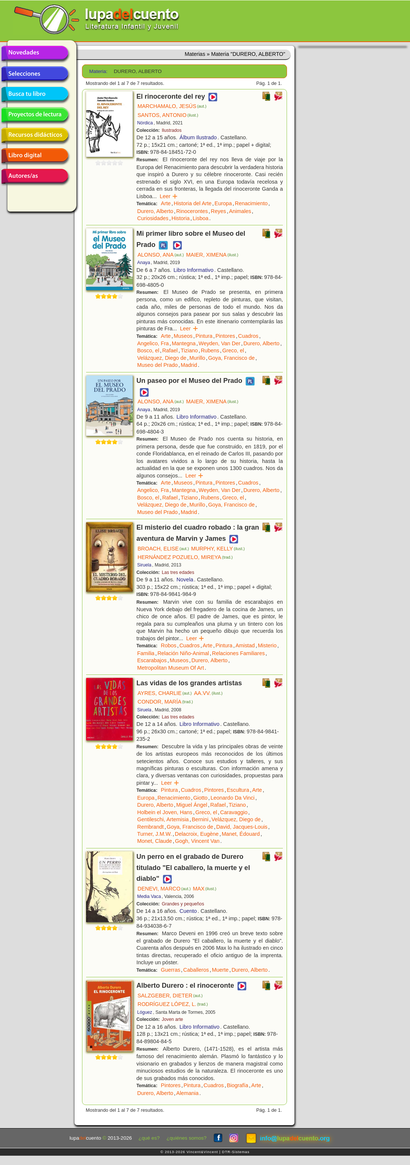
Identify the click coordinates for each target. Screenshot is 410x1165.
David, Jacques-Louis (242, 827)
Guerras (170, 970)
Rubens (210, 350)
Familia (145, 653)
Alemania (187, 1093)
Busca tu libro (34, 94)
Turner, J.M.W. (154, 834)
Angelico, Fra (153, 343)
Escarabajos (152, 660)
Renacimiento (251, 203)
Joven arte (172, 1019)
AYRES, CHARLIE (165, 693)
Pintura (203, 336)
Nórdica (145, 123)
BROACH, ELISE (163, 549)
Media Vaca (149, 896)
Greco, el (233, 350)
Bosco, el (148, 350)
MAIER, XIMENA (212, 255)
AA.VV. (208, 693)
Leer (169, 196)
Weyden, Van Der (219, 343)
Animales (240, 211)
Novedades (34, 53)
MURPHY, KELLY (218, 549)
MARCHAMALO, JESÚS (172, 106)
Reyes (218, 211)
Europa (223, 203)
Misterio (267, 645)
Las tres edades (178, 572)
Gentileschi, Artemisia (163, 819)
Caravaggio (233, 812)
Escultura (238, 790)
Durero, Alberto (155, 211)
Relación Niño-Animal (183, 653)
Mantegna (184, 343)
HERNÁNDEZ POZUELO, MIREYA (185, 557)
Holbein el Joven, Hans (164, 812)
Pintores (225, 336)
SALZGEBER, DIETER (170, 996)
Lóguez (144, 1012)
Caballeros (196, 970)
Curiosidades (152, 218)
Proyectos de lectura (34, 114)
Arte (166, 203)
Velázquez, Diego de (161, 358)
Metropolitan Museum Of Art (170, 668)
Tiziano (189, 350)
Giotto (200, 798)
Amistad (245, 645)
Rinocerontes (192, 211)
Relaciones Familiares (238, 653)
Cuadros (248, 336)
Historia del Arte (193, 203)
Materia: (98, 71)
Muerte (220, 970)
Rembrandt (150, 827)
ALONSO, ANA (161, 255)
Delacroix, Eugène (197, 834)
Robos (169, 645)
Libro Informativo (194, 270)
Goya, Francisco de (231, 358)
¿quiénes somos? (186, 1138)
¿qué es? (149, 1138)
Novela (185, 579)
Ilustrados (172, 130)
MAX (205, 889)
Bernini (200, 819)
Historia (180, 218)
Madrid (189, 365)
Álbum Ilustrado (198, 137)
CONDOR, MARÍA (165, 702)
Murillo (197, 358)
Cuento (188, 911)
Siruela (144, 565)
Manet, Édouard (241, 834)
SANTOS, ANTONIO (168, 115)
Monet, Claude (154, 841)
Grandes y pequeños (183, 904)
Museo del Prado (157, 365)
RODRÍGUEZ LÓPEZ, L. (173, 1004)
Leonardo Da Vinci (233, 798)
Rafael (170, 350)
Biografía (237, 1085)
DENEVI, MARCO (164, 889)
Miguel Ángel (191, 805)
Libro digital (34, 155)
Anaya (143, 262)
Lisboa (200, 218)
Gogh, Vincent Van (197, 841)
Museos (183, 336)
